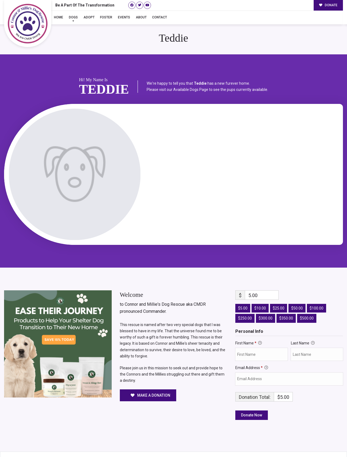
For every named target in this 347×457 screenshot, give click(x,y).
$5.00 (243, 284)
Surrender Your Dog (303, 442)
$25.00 (278, 284)
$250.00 (245, 294)
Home (58, 17)
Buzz (184, 441)
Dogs (73, 17)
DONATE (328, 5)
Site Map (332, 442)
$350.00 (286, 294)
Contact (159, 17)
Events (124, 17)
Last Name (303, 319)
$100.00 (316, 284)
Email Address (251, 343)
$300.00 (265, 294)
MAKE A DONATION (151, 371)
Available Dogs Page (190, 65)
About (141, 17)
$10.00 (260, 284)
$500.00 (307, 294)
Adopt (89, 17)
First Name (248, 319)
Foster (106, 17)
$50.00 (297, 284)
